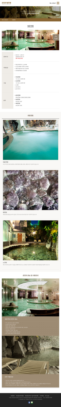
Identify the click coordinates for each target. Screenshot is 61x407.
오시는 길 (47, 395)
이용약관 (12, 395)
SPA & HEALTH (5, 19)
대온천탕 (14, 19)
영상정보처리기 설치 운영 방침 (31, 395)
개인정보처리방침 (20, 395)
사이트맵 (42, 395)
